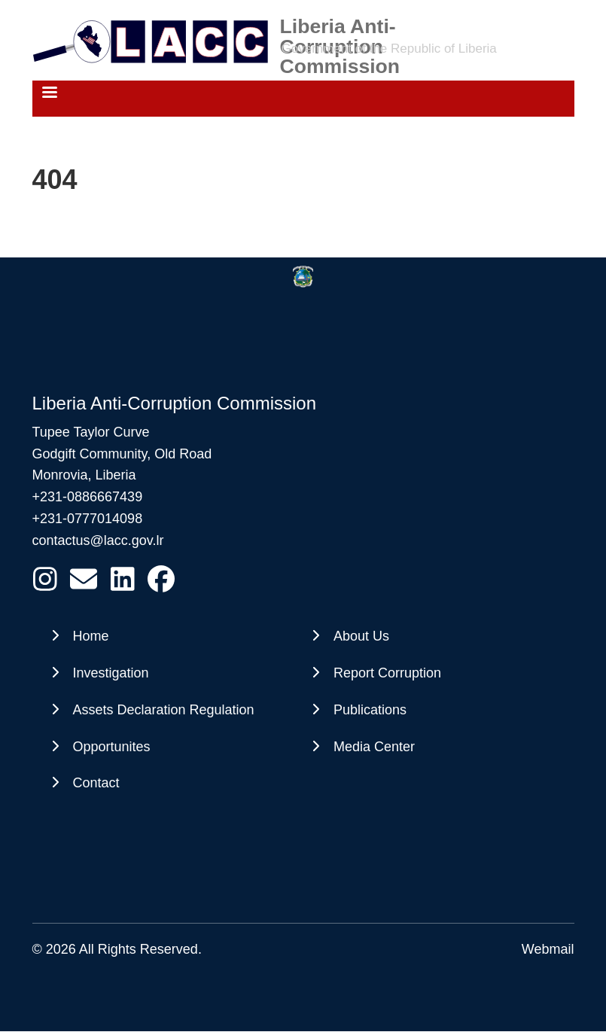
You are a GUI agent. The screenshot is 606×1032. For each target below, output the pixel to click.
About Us (361, 636)
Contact (96, 782)
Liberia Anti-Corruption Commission (340, 26)
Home (91, 636)
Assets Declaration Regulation (163, 709)
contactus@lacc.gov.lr (98, 540)
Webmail (548, 949)
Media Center (374, 746)
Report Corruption (387, 672)
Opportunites (112, 746)
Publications (370, 709)
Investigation (111, 672)
